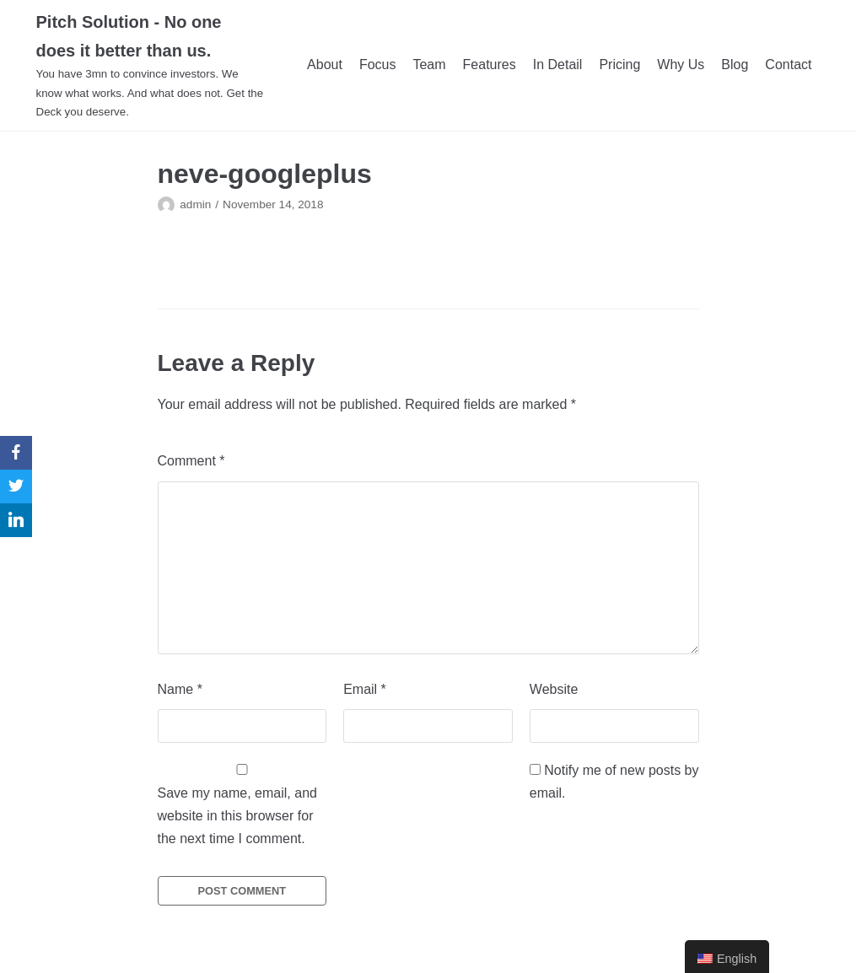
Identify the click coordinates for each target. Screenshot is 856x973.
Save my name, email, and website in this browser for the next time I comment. (237, 816)
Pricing (619, 64)
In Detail (558, 64)
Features (489, 64)
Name (180, 689)
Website (554, 689)
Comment (191, 461)
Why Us (680, 64)
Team (428, 64)
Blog (734, 64)
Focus (377, 64)
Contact (788, 64)
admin (195, 204)
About (324, 64)
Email (364, 689)
